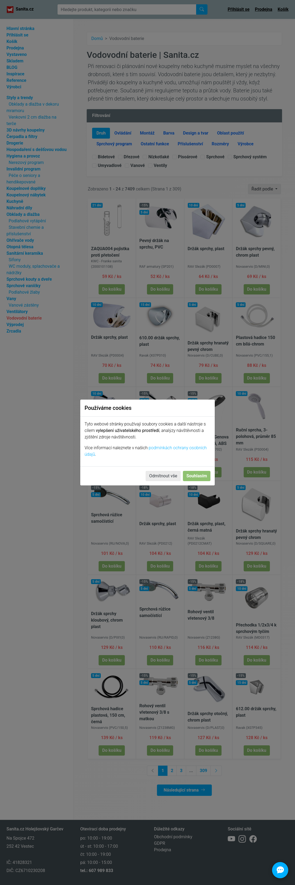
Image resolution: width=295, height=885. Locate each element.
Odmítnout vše (163, 475)
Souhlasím (196, 475)
